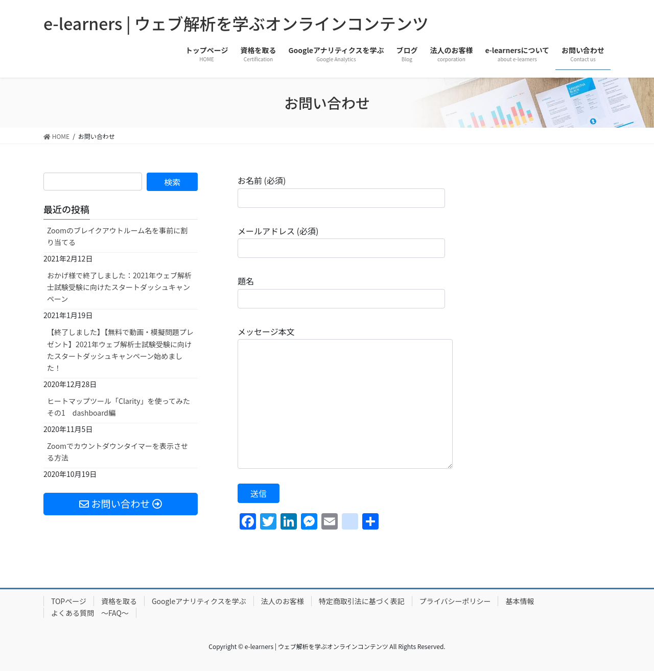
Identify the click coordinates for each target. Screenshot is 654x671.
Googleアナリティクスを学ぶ (199, 601)
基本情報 (519, 601)
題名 (341, 291)
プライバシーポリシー (455, 601)
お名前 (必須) (341, 190)
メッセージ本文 (345, 397)
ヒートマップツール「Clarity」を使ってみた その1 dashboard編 (118, 407)
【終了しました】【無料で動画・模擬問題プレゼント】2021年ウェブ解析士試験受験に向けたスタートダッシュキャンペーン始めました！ (120, 349)
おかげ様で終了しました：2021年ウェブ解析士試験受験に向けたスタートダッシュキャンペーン (119, 287)
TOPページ (68, 601)
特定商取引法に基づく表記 (362, 601)
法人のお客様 (282, 601)
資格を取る (119, 601)
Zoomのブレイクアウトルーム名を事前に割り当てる (117, 236)
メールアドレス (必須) (341, 241)
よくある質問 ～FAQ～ (90, 613)
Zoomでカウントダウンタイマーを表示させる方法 (117, 452)
